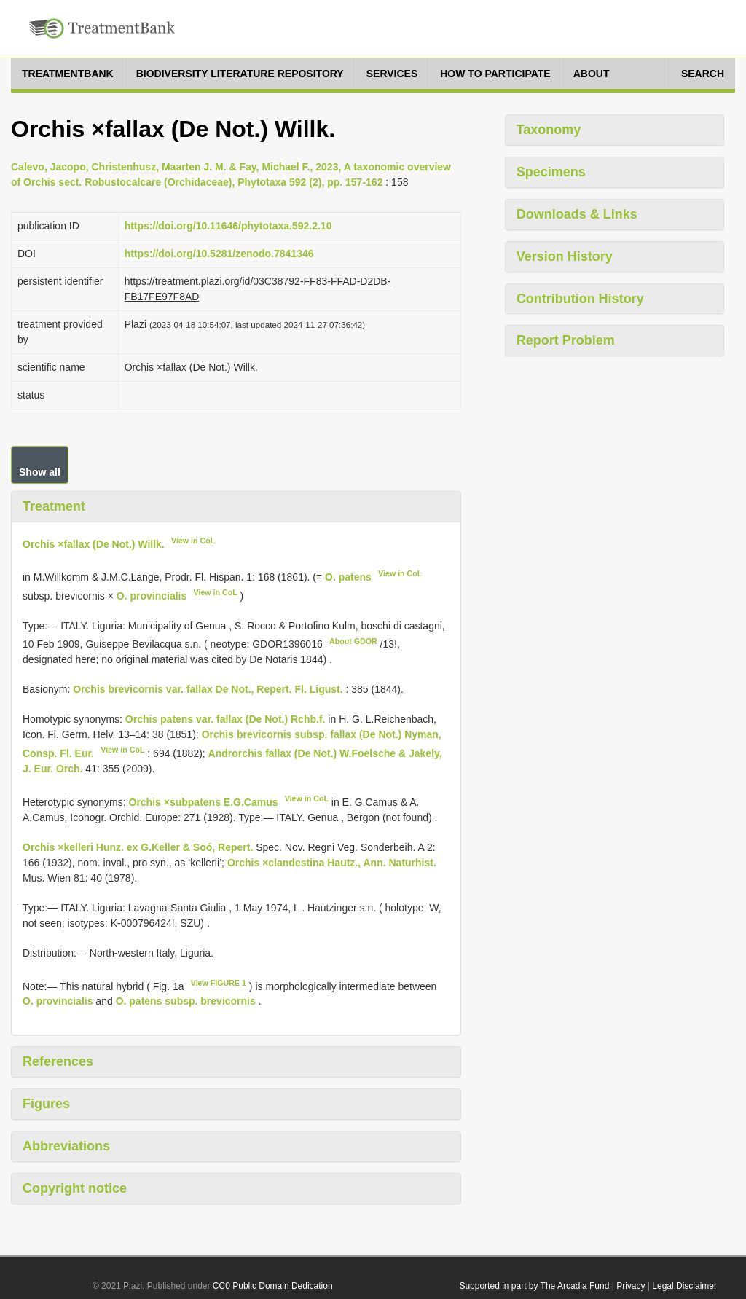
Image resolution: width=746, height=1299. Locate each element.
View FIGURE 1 (218, 982)
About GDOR (353, 641)
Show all (39, 472)
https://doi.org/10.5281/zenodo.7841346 (219, 253)
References (58, 1061)
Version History (565, 256)
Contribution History (580, 298)
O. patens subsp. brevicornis (186, 1001)
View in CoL (193, 540)
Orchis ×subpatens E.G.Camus (203, 802)
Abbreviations (66, 1146)
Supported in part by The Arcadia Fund (534, 1286)
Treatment (54, 506)
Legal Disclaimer (684, 1286)
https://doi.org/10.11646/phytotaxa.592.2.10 (228, 226)
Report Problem (566, 340)
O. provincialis (151, 596)
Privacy (630, 1286)
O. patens (348, 577)
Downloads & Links (577, 214)
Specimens (551, 172)
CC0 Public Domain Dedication (273, 1286)
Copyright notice (75, 1188)
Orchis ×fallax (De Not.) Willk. (94, 543)
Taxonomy (549, 129)
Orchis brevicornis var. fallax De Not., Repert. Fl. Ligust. (207, 689)
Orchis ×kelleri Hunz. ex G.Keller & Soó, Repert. (138, 847)
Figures (46, 1103)
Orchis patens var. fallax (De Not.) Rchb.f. (225, 719)
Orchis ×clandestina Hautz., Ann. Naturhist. (331, 862)
